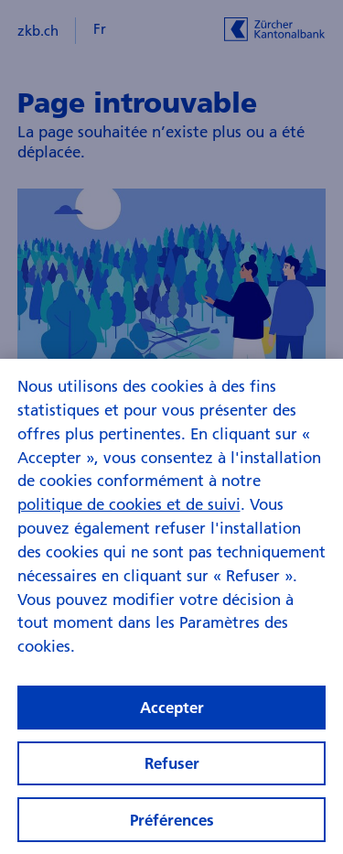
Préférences (172, 828)
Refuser (172, 772)
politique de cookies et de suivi (129, 512)
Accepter (172, 715)
